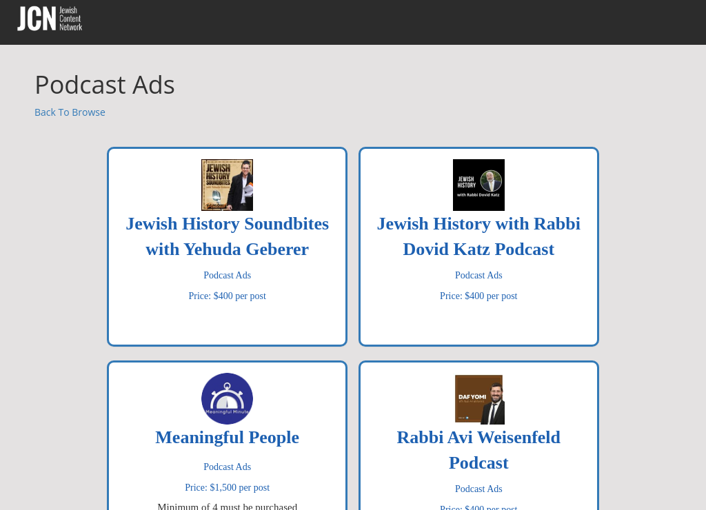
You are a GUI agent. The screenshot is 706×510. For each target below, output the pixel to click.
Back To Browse (69, 112)
